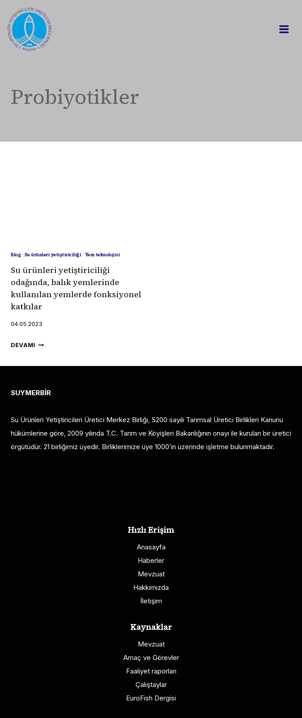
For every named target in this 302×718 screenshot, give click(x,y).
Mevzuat (151, 574)
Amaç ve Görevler (151, 657)
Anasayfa (151, 547)
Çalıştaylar (151, 684)
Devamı (27, 345)
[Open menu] (288, 29)
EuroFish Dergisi (151, 698)
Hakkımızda (151, 587)
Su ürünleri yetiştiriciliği (53, 255)
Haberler (151, 560)
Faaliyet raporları (151, 671)
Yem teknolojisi (102, 255)
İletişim (151, 601)
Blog (16, 255)
